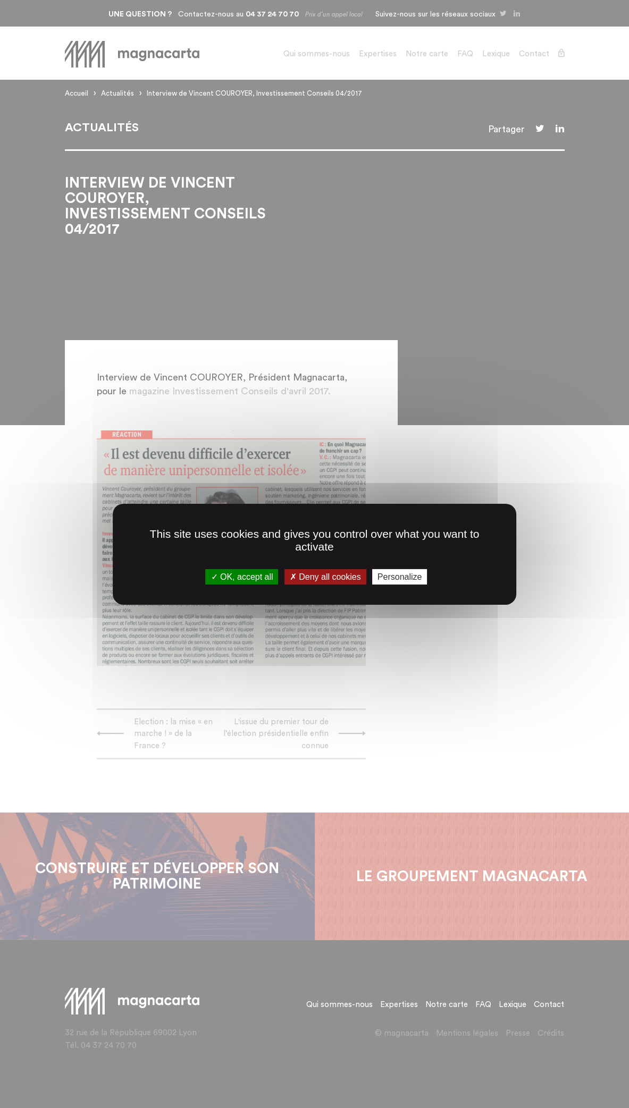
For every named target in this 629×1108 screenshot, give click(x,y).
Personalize (400, 576)
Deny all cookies (325, 576)
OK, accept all (242, 576)
